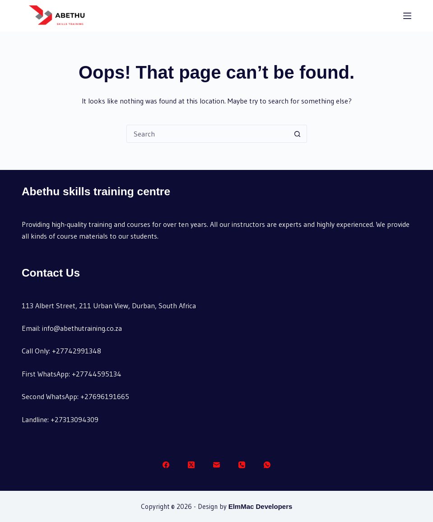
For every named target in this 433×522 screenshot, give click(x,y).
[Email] (216, 464)
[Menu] (407, 16)
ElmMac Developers (260, 506)
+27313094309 (74, 419)
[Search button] (298, 134)
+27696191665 (104, 396)
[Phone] (241, 464)
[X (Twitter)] (191, 464)
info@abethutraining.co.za (82, 328)
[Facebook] (166, 464)
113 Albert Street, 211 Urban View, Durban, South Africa (109, 305)
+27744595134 (96, 373)
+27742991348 (76, 350)
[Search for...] (208, 134)
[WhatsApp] (267, 464)
